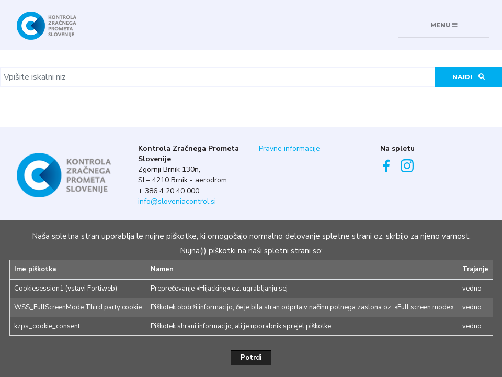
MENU (444, 25)
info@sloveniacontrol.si (177, 201)
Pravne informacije (289, 148)
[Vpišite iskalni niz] (218, 77)
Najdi (468, 77)
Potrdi (251, 357)
